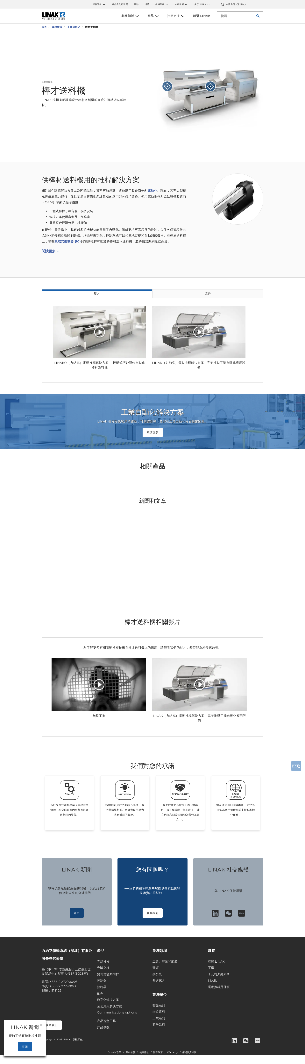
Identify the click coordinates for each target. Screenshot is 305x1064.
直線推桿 (103, 961)
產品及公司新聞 (120, 4)
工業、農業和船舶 (164, 961)
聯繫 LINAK (216, 961)
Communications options (117, 1012)
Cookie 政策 (114, 1052)
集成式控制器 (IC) (67, 241)
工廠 (211, 968)
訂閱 (77, 913)
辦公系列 (158, 1012)
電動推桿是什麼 (219, 987)
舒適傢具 (158, 980)
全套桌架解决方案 (109, 1006)
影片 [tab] (97, 293)
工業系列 (158, 1018)
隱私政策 (158, 1052)
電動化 (152, 191)
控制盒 (101, 980)
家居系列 (158, 1025)
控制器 (101, 987)
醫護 (155, 968)
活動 (136, 4)
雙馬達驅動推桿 (108, 974)
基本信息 (130, 1052)
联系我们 (153, 913)
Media (212, 980)
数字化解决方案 (108, 1000)
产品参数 (103, 1027)
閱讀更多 (49, 251)
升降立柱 (103, 968)
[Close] (41, 1025)
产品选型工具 (106, 1021)
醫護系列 (158, 1005)
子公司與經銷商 (219, 974)
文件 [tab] (208, 293)
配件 (100, 993)
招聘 (147, 4)
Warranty (172, 1052)
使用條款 (144, 1052)
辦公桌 (157, 974)
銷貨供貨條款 (189, 1052)
